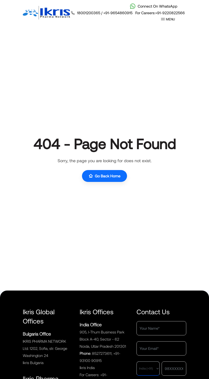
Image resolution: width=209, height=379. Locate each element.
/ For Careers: (128, 13)
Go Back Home (104, 176)
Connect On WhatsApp (153, 6)
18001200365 (88, 12)
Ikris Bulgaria (33, 362)
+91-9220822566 (170, 12)
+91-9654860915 (117, 12)
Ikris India (87, 367)
